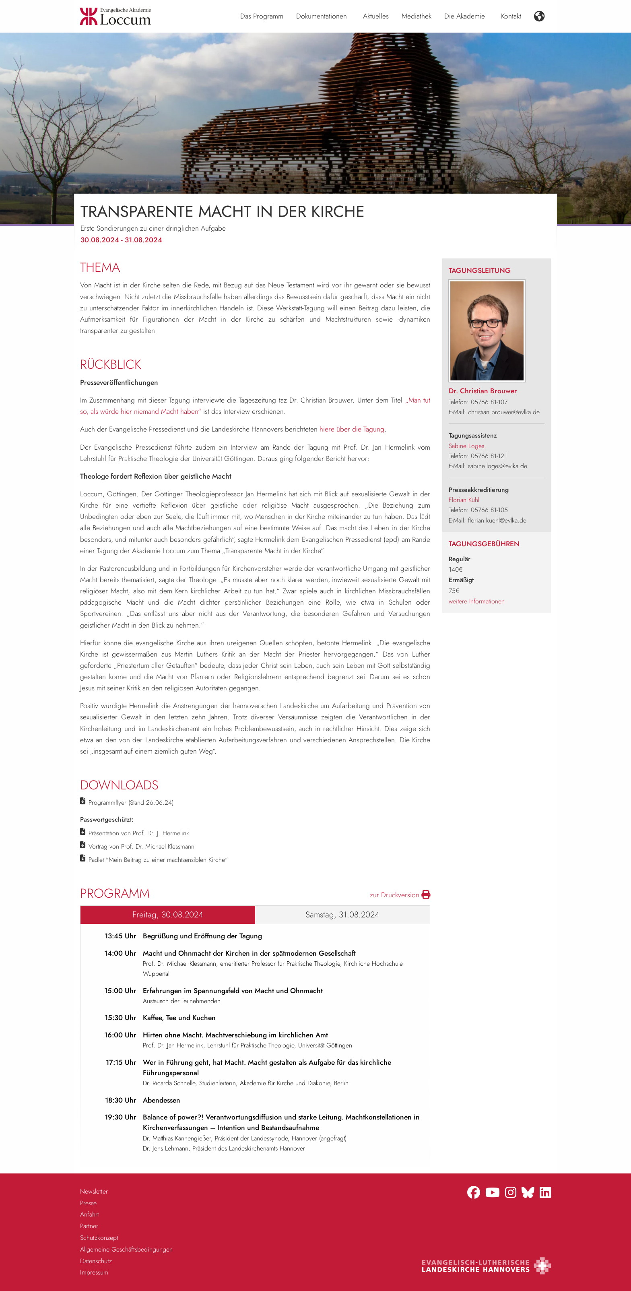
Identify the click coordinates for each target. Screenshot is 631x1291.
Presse (88, 1203)
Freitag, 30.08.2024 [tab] (167, 915)
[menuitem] (262, 16)
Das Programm (261, 16)
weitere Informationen (477, 601)
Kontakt (511, 16)
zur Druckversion (400, 895)
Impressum (94, 1272)
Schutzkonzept (99, 1237)
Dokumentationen (321, 16)
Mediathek (416, 16)
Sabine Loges (466, 445)
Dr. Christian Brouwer (483, 391)
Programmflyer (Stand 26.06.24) (131, 802)
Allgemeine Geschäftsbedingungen (126, 1249)
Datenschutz (96, 1261)
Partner (89, 1226)
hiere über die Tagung (352, 429)
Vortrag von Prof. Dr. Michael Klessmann (141, 846)
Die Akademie (464, 16)
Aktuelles (376, 16)
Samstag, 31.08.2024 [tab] (342, 915)
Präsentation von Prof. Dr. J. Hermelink (139, 833)
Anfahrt (89, 1214)
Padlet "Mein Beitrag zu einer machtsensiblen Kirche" (158, 859)
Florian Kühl (464, 499)
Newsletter (94, 1191)
